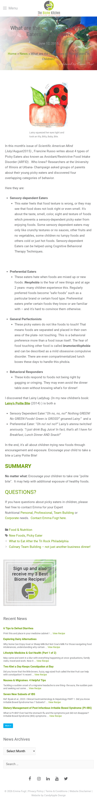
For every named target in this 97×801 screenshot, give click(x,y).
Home (12, 54)
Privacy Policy (36, 791)
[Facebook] (30, 779)
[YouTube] (57, 779)
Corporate (12, 518)
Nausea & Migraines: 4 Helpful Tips (24, 680)
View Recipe (59, 633)
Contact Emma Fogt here (48, 518)
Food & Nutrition (20, 530)
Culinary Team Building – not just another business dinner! (49, 547)
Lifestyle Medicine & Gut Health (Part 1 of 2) (29, 652)
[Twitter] (66, 779)
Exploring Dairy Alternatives (19, 639)
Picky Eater (34, 535)
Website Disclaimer (80, 791)
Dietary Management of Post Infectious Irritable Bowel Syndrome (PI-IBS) (47, 707)
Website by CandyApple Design (48, 795)
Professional (43, 513)
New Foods (17, 535)
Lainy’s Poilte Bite (17, 403)
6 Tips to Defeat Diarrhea (18, 628)
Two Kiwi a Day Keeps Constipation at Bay (28, 666)
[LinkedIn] (48, 779)
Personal (26, 513)
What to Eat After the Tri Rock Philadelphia (38, 541)
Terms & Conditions (57, 791)
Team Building (64, 513)
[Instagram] (39, 779)
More (8, 726)
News (24, 54)
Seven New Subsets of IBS (19, 694)
